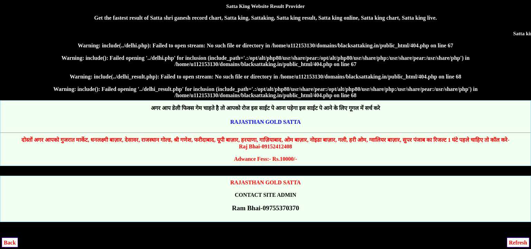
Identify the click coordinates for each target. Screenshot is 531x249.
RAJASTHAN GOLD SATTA (265, 122)
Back (10, 243)
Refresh (518, 243)
